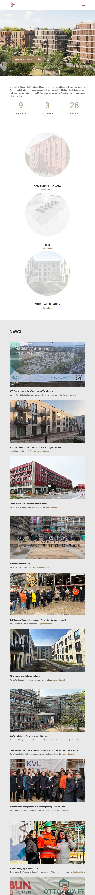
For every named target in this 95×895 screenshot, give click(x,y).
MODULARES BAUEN (47, 304)
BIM (47, 244)
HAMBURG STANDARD (47, 185)
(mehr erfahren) (73, 395)
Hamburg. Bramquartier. (28, 62)
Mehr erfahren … (47, 190)
